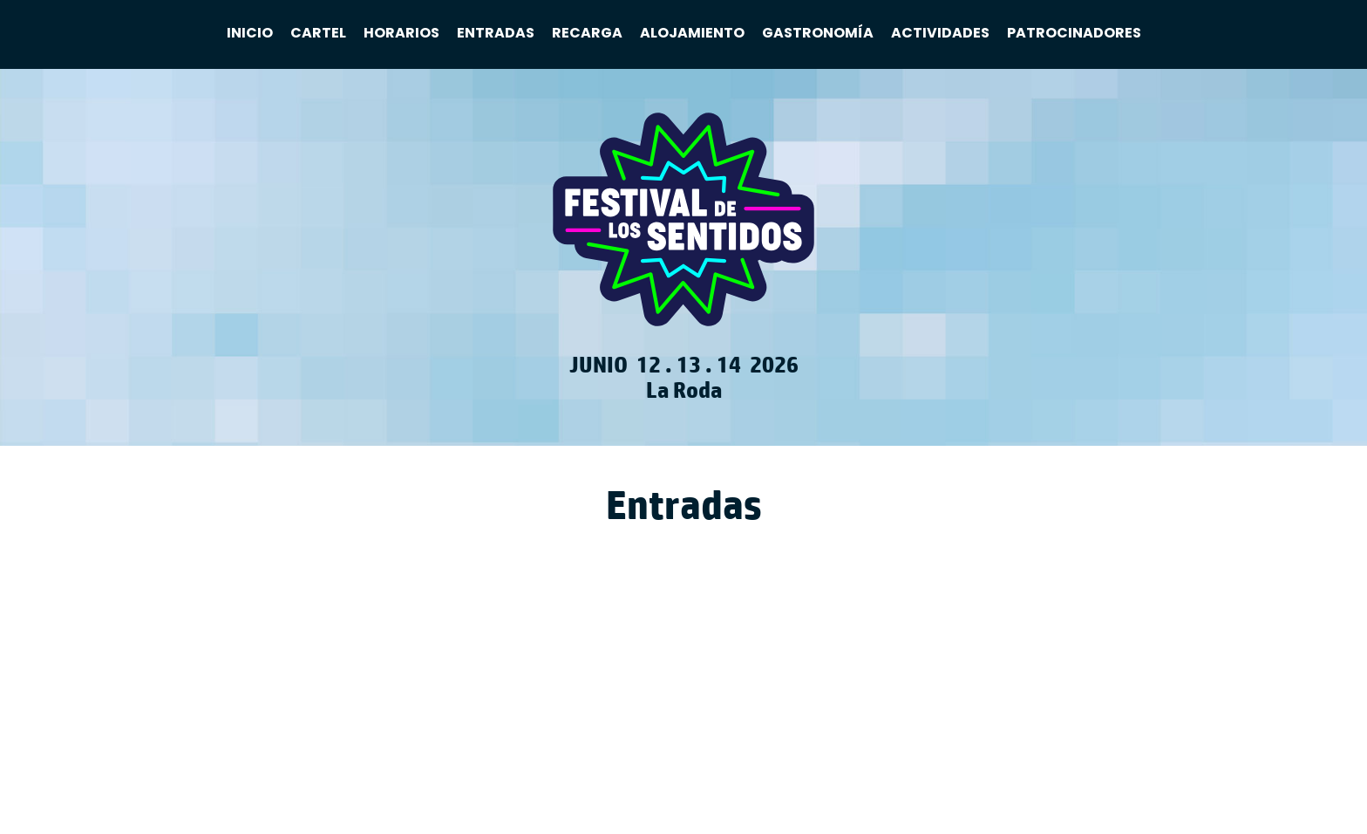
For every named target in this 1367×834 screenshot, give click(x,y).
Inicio (250, 33)
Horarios (401, 33)
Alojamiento (692, 33)
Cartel (318, 33)
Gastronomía (818, 33)
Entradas (495, 33)
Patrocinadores (1074, 33)
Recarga (587, 33)
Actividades (940, 33)
